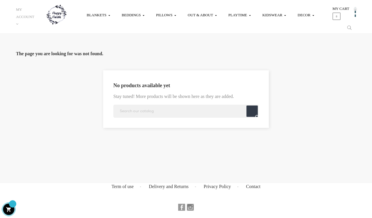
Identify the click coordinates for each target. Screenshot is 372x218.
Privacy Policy (217, 186)
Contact (253, 186)
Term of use (123, 186)
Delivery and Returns (169, 186)
